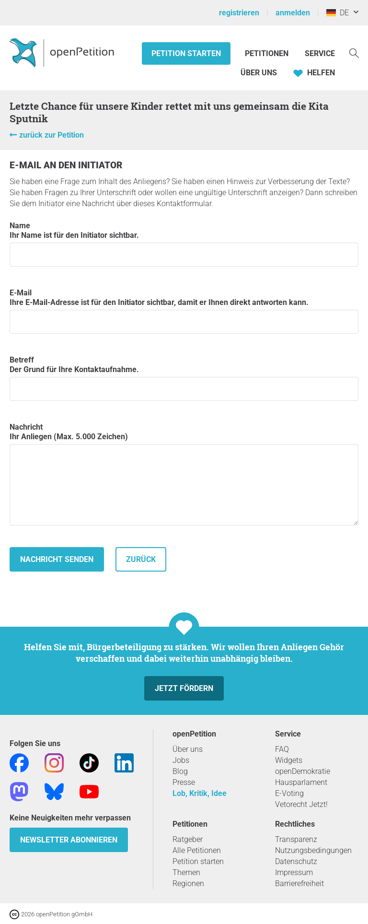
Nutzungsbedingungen (313, 850)
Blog (180, 771)
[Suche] (354, 52)
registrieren (239, 12)
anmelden (293, 12)
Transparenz (296, 839)
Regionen (188, 883)
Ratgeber (187, 839)
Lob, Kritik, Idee (199, 793)
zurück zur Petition (51, 135)
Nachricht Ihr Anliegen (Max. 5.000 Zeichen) (184, 474)
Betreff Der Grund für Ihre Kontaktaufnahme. (184, 378)
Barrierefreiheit (299, 883)
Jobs (180, 760)
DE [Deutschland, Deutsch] (337, 12)
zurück (141, 559)
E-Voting (289, 793)
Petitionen (267, 53)
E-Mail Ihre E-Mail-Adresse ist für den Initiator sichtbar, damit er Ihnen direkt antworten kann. (184, 311)
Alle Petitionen (196, 850)
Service (320, 53)
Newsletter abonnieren (68, 839)
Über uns (187, 749)
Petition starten (186, 53)
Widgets (288, 760)
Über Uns (259, 72)
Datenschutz (296, 861)
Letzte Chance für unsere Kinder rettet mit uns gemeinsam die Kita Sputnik (169, 112)
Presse (183, 782)
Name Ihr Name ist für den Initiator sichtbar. (184, 244)
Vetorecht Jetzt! (301, 804)
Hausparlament (301, 782)
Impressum (294, 872)
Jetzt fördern (184, 688)
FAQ (282, 749)
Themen (186, 872)
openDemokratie (302, 771)
